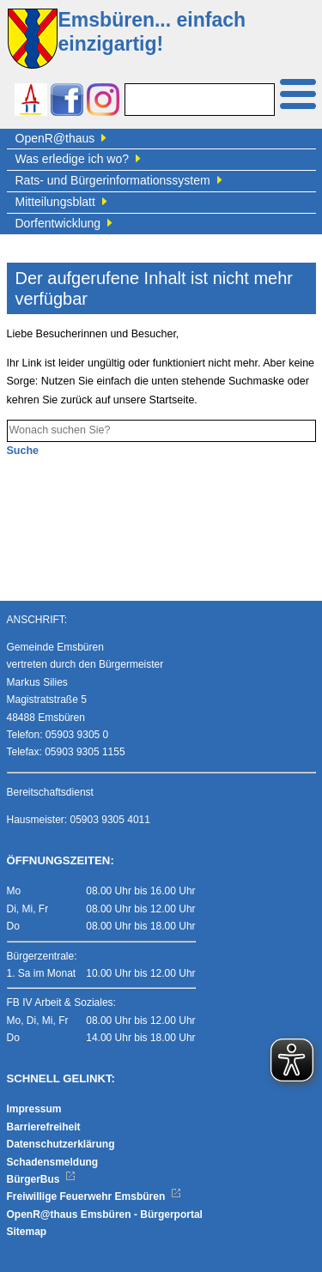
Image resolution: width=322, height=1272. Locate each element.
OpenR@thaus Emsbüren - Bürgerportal (105, 1214)
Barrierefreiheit (44, 1127)
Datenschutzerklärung (61, 1144)
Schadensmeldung (53, 1162)
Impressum (34, 1109)
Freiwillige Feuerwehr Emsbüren (94, 1196)
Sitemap (27, 1232)
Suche (23, 451)
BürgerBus (41, 1179)
